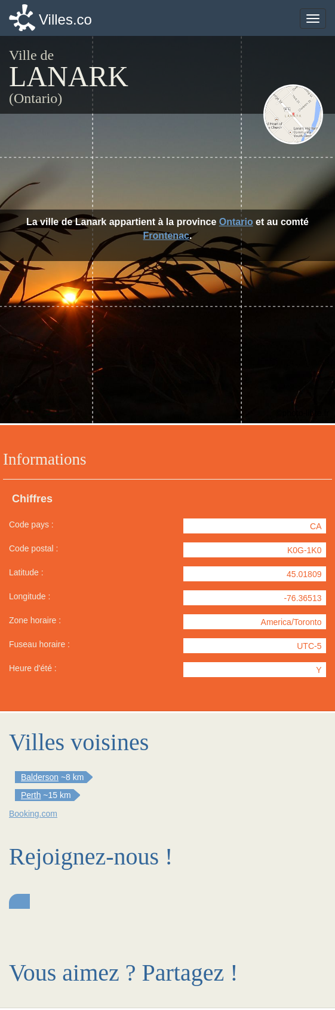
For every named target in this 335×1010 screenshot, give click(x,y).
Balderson (40, 777)
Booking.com (33, 813)
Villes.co (65, 19)
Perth (31, 795)
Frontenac (166, 235)
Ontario (236, 222)
